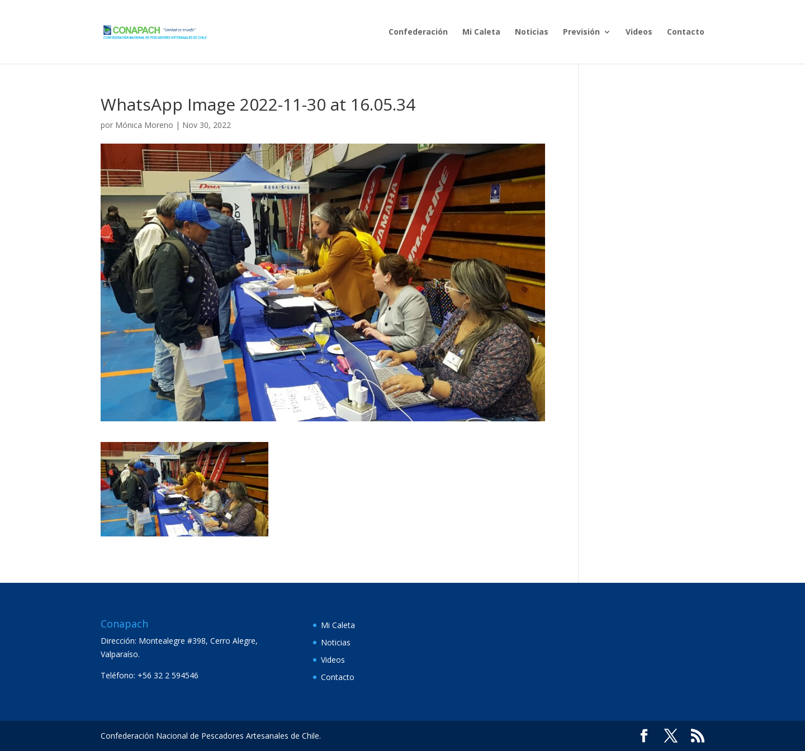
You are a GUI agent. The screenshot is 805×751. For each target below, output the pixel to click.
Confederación (418, 32)
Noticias (531, 32)
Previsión (581, 32)
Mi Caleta (481, 32)
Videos (639, 32)
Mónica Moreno (144, 125)
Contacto (685, 32)
